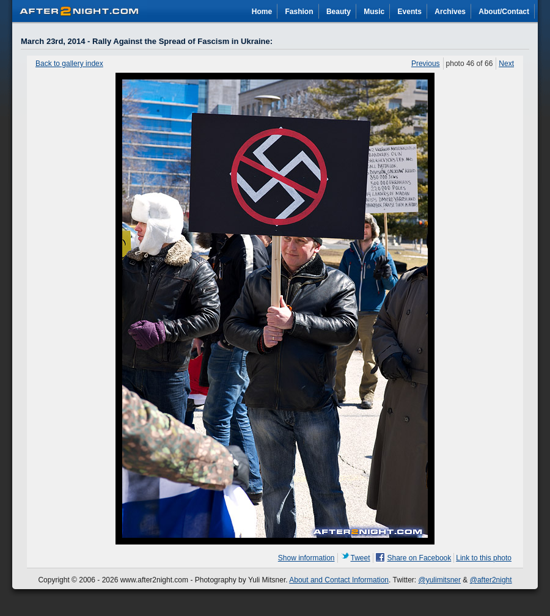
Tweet (360, 558)
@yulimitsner (440, 580)
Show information (306, 558)
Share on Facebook (419, 558)
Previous (425, 63)
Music (374, 11)
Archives (450, 11)
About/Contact (504, 11)
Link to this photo (484, 558)
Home (262, 11)
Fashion (299, 11)
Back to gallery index (69, 63)
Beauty (338, 11)
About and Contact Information (339, 580)
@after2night (491, 580)
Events (410, 11)
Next (506, 63)
